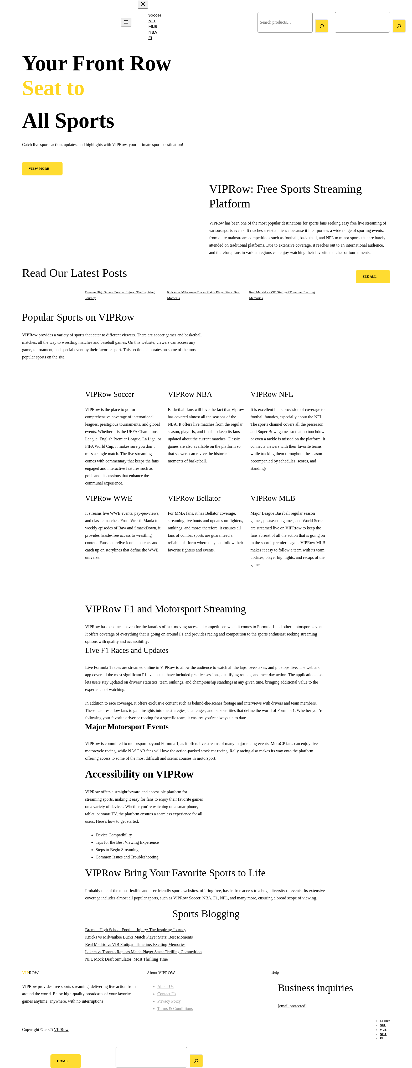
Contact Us (166, 994)
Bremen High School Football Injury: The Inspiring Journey (135, 930)
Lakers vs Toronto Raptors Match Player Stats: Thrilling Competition (143, 952)
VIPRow (12, 22)
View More (39, 168)
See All (370, 276)
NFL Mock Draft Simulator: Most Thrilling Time (126, 959)
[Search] (321, 26)
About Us (165, 986)
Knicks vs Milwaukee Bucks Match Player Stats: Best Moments (139, 937)
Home (62, 1061)
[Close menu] (143, 4)
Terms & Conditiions (175, 1008)
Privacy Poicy (169, 1001)
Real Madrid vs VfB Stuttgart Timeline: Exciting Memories (135, 944)
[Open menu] (126, 22)
